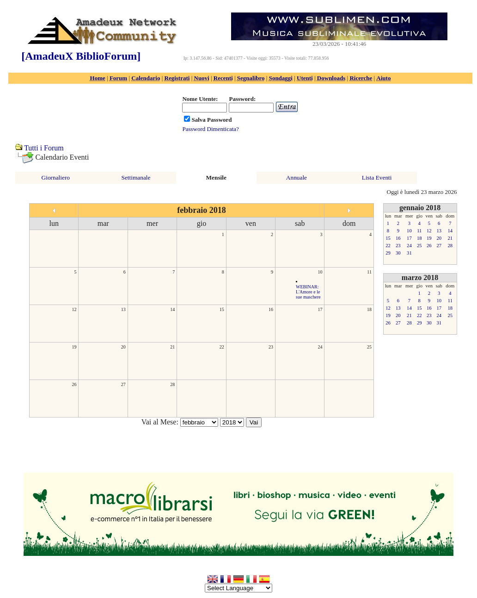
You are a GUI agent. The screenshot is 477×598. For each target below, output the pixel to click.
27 (123, 384)
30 (398, 252)
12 (74, 309)
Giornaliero (56, 177)
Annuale (296, 177)
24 (320, 346)
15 (222, 309)
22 (222, 346)
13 (123, 309)
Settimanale (136, 177)
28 (172, 384)
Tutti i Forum (44, 148)
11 (369, 271)
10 (320, 271)
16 (271, 309)
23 (271, 346)
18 (369, 309)
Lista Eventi (377, 177)
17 (320, 309)
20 (123, 346)
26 (74, 384)
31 (409, 252)
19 (74, 346)
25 (369, 346)
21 (172, 346)
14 (172, 309)
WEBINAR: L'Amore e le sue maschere (308, 291)
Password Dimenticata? (210, 128)
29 (388, 252)
